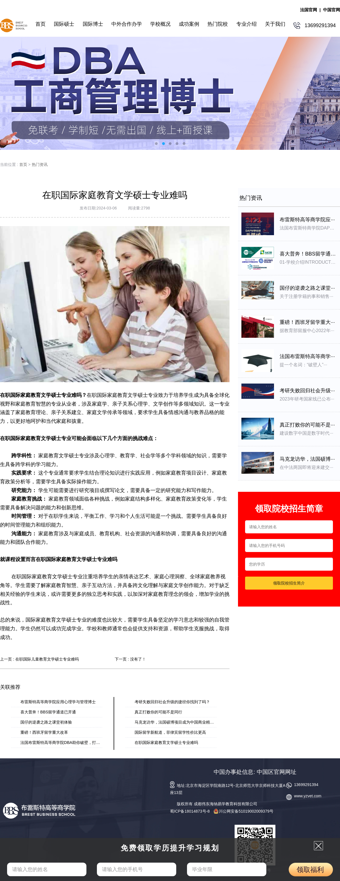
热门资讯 (40, 164)
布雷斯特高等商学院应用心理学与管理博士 (58, 702)
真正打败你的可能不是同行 (158, 712)
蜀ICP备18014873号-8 (190, 811)
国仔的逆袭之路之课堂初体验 (46, 722)
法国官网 (308, 9)
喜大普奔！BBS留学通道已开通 (48, 712)
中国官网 (331, 9)
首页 (23, 164)
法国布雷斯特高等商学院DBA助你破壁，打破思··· (63, 742)
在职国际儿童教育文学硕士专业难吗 (47, 659)
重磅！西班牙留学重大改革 (44, 732)
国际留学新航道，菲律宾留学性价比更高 (170, 732)
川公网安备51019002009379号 (243, 811)
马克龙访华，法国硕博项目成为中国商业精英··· (176, 722)
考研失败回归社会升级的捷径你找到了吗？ (172, 702)
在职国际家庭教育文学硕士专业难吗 (166, 742)
